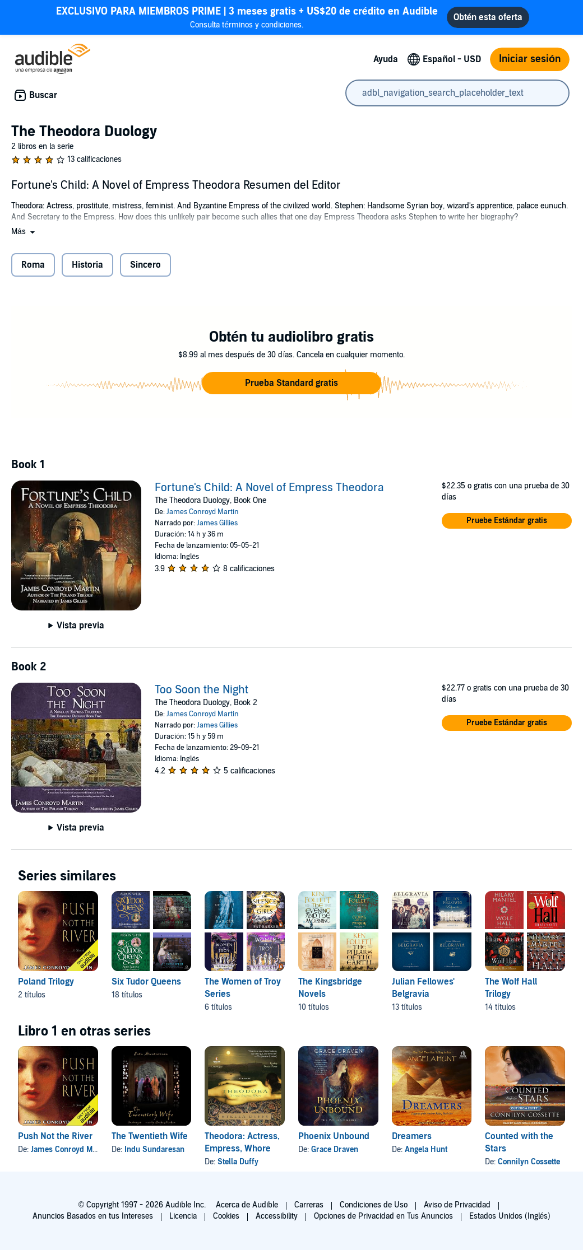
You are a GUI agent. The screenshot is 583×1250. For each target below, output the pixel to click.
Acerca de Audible (247, 1205)
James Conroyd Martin (202, 511)
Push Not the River (55, 1136)
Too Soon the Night (201, 690)
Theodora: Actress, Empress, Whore (242, 1142)
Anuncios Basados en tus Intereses (93, 1216)
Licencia (183, 1216)
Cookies (226, 1216)
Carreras (308, 1205)
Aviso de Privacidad (457, 1205)
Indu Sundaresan (154, 1149)
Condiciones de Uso (374, 1205)
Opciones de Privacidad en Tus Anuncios (383, 1216)
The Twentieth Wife (150, 1136)
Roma (33, 264)
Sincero (145, 264)
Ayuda (385, 59)
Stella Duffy (238, 1162)
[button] (24, 231)
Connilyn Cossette (529, 1162)
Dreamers (412, 1136)
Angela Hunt (426, 1149)
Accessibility (277, 1216)
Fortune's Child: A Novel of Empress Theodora (269, 488)
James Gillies (217, 523)
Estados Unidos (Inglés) (510, 1216)
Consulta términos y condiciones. (247, 17)
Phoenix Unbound (333, 1136)
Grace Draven (334, 1149)
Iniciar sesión (530, 59)
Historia (87, 264)
